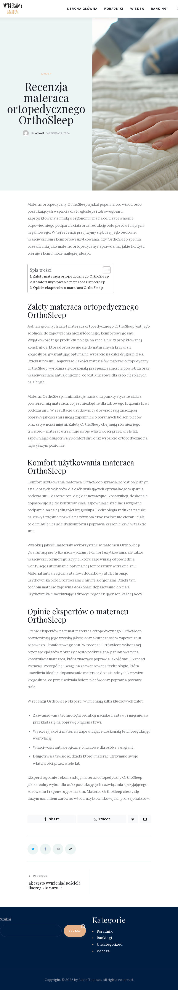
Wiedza (46, 73)
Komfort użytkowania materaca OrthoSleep (69, 282)
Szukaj (5, 919)
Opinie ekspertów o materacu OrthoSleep (68, 287)
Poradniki (105, 931)
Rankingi (104, 937)
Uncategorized (110, 944)
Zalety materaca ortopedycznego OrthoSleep (71, 276)
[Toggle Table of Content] (104, 270)
